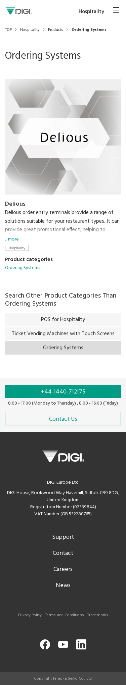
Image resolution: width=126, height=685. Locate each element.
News (63, 585)
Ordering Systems (22, 268)
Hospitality (17, 248)
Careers (63, 569)
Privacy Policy (30, 615)
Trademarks (97, 615)
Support (63, 537)
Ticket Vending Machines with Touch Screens (63, 336)
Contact (63, 553)
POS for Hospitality (63, 322)
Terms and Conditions (64, 615)
